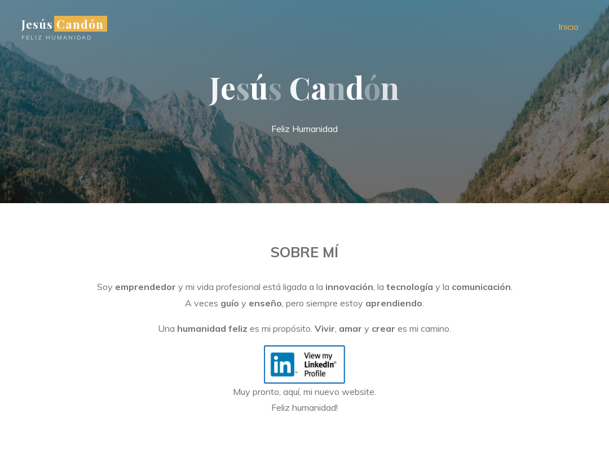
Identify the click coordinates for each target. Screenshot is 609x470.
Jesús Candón (62, 24)
